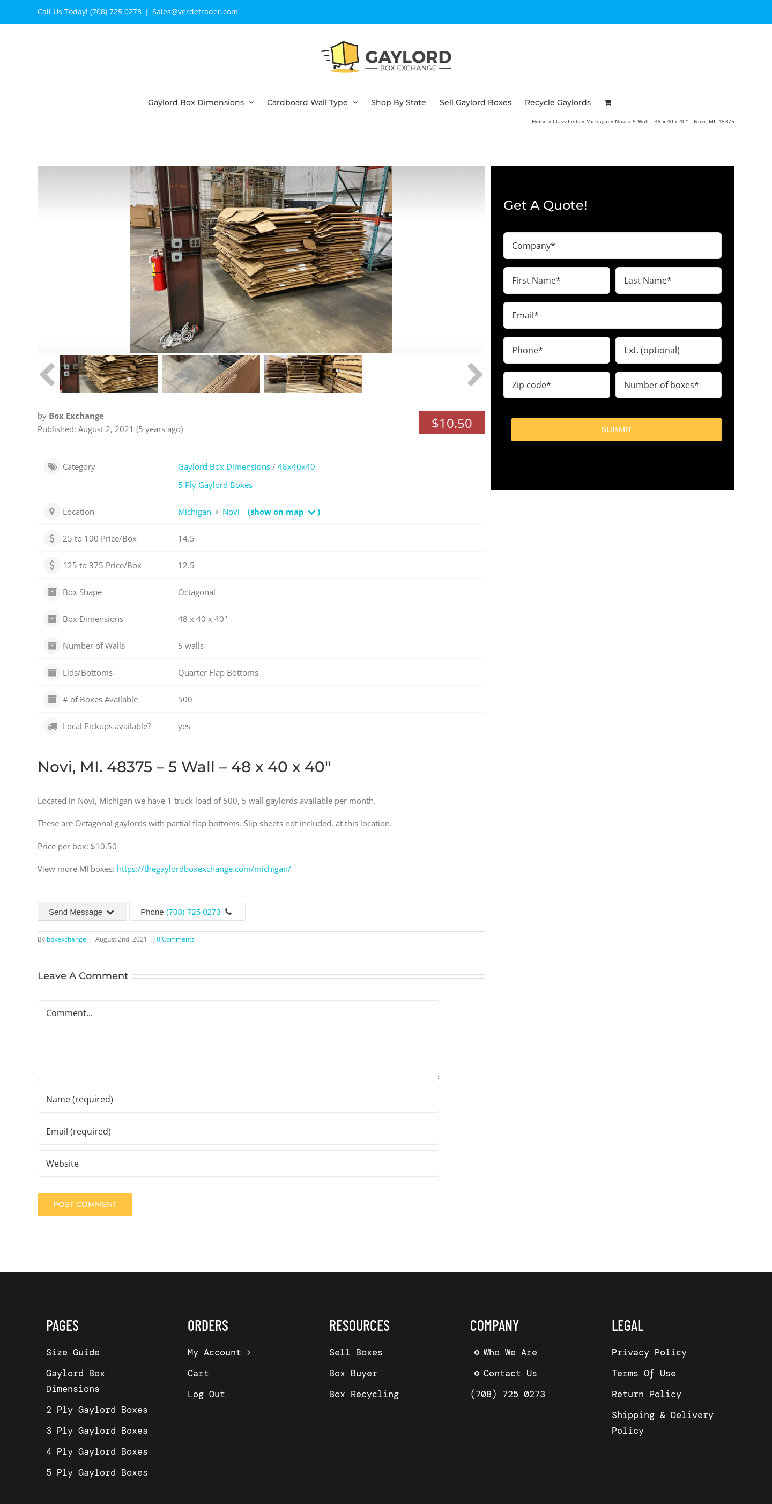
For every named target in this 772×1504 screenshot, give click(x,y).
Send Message (82, 911)
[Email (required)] (239, 1131)
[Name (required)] (239, 1099)
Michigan (597, 121)
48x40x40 (296, 466)
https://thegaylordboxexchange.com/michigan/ (204, 868)
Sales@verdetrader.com (195, 11)
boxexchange (66, 939)
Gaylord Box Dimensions (224, 466)
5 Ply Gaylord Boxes (215, 484)
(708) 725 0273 (193, 911)
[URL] (239, 1163)
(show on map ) (284, 511)
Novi (621, 121)
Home (539, 121)
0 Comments (176, 939)
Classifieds (566, 121)
